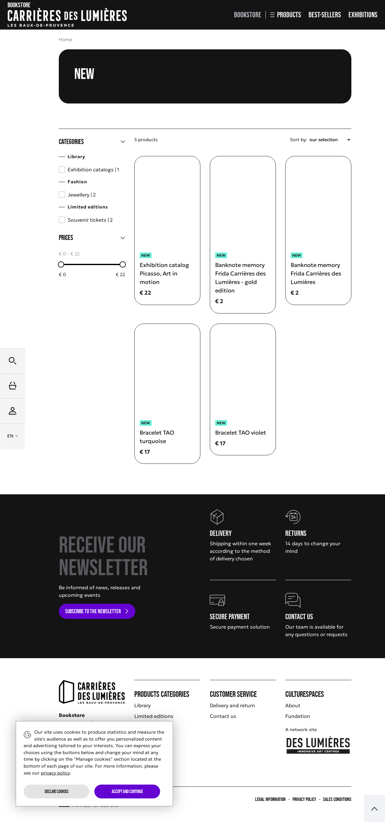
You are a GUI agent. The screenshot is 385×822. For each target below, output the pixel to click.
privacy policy (55, 773)
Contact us (223, 716)
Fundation (297, 716)
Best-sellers (325, 14)
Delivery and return (232, 705)
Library (142, 705)
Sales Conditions (337, 799)
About (292, 705)
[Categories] (92, 141)
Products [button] (285, 14)
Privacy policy (304, 799)
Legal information (270, 799)
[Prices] (92, 237)
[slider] (61, 264)
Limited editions (153, 716)
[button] (12, 360)
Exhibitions (363, 14)
